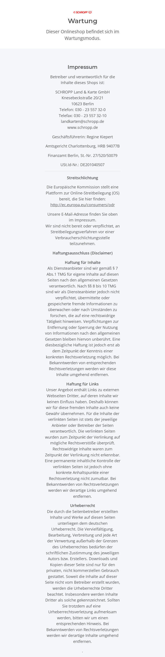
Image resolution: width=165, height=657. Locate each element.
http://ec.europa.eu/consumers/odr (82, 204)
